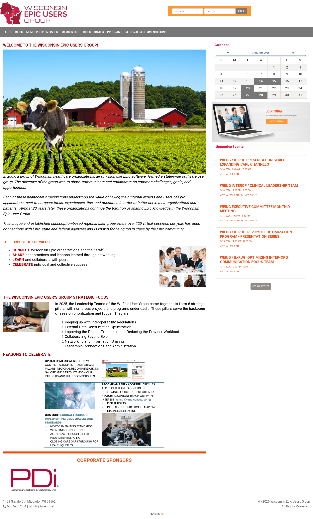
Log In (241, 11)
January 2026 (260, 52)
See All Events (260, 286)
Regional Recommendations (145, 32)
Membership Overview (42, 32)
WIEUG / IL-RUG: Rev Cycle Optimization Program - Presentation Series (256, 234)
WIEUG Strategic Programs (102, 32)
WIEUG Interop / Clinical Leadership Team (259, 185)
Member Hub (70, 32)
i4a (162, 514)
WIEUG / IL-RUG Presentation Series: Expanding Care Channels (253, 162)
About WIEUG (14, 32)
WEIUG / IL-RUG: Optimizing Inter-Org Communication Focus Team (254, 259)
